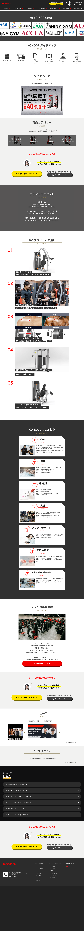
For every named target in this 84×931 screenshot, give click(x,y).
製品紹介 (6, 8)
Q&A (51, 911)
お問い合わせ (53, 914)
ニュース (38, 918)
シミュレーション (54, 8)
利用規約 (52, 907)
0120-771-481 (60, 49)
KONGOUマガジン (41, 921)
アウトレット (18, 8)
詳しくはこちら (70, 803)
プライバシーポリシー (55, 904)
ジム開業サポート (40, 914)
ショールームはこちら (42, 704)
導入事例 (30, 8)
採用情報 (52, 918)
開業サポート (66, 8)
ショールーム (42, 8)
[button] (24, 773)
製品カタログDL (78, 8)
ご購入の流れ (39, 909)
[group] (42, 772)
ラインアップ (39, 904)
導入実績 (38, 916)
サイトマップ (53, 916)
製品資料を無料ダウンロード (27, 49)
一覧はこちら (71, 783)
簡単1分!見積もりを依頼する (26, 215)
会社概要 (52, 909)
